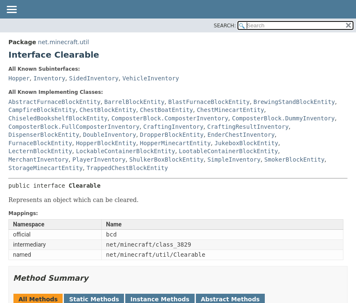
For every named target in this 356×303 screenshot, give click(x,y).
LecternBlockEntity (40, 151)
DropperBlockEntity (172, 134)
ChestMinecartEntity (230, 109)
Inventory (49, 78)
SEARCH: (225, 26)
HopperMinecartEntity (175, 143)
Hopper (19, 78)
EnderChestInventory (240, 134)
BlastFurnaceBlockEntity (209, 101)
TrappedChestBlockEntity (127, 168)
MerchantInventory (38, 159)
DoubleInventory (109, 134)
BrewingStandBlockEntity (294, 101)
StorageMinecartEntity (45, 168)
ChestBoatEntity (166, 109)
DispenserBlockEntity (43, 134)
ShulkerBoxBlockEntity (166, 159)
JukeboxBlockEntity (246, 143)
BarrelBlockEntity (134, 101)
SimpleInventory (233, 159)
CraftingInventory (173, 126)
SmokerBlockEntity (294, 159)
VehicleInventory (150, 78)
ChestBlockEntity (107, 109)
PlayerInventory (98, 159)
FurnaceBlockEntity (40, 143)
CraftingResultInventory (248, 126)
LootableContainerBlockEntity (228, 151)
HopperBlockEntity (106, 143)
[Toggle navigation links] (11, 10)
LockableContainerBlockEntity (125, 151)
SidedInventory (94, 78)
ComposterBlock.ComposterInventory (169, 118)
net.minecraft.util (63, 42)
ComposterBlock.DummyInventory (283, 118)
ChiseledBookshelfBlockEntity (58, 118)
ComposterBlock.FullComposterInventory (74, 126)
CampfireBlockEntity (42, 109)
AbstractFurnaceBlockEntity (54, 101)
